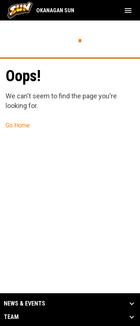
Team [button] (11, 317)
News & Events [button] (24, 304)
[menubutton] (128, 10)
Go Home (18, 125)
